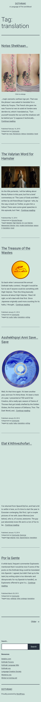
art (8, 134)
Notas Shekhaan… (14, 46)
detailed (9, 223)
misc (10, 134)
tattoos (23, 134)
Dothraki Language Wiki (10, 665)
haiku (15, 317)
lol (23, 223)
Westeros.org (6, 675)
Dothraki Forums (7, 662)
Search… (4, 641)
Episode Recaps (17, 220)
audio (11, 317)
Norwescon (17, 134)
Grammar (23, 535)
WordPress (20, 694)
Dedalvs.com (6, 659)
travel (36, 134)
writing (27, 317)
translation (30, 134)
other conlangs (22, 598)
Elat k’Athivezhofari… (16, 444)
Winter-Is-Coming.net (9, 678)
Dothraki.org (6, 668)
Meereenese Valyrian (8, 225)
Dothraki (20, 3)
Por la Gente (10, 558)
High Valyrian (17, 223)
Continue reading (8, 121)
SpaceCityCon (24, 538)
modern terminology (26, 225)
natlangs (13, 598)
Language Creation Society (11, 671)
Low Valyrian (28, 223)
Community (15, 131)
